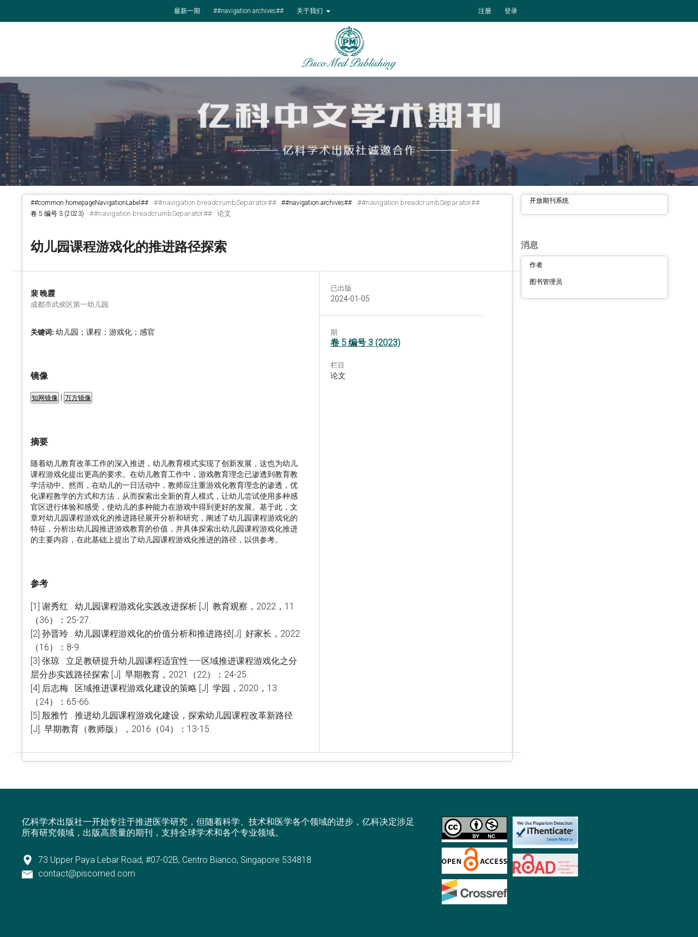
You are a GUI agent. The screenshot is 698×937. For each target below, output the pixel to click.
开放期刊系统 (549, 200)
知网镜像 (45, 398)
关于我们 (310, 11)
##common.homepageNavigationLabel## (89, 203)
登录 (511, 11)
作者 (536, 265)
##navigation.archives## (248, 11)
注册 (484, 11)
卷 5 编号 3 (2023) (57, 213)
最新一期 (187, 11)
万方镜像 (78, 398)
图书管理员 (545, 282)
